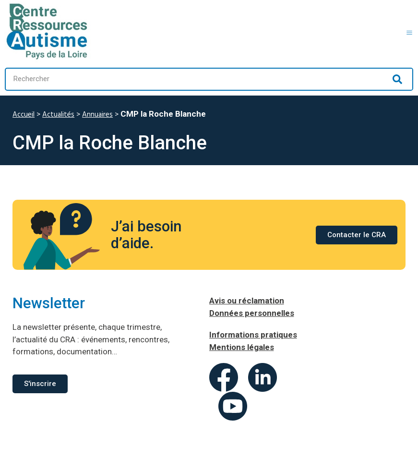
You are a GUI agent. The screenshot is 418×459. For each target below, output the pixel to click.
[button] (409, 31)
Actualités (58, 115)
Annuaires (97, 115)
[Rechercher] (397, 79)
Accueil (23, 115)
